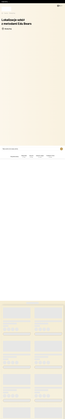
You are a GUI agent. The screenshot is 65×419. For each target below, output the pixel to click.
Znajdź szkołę (6, 1)
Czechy (6, 13)
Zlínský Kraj (12, 13)
